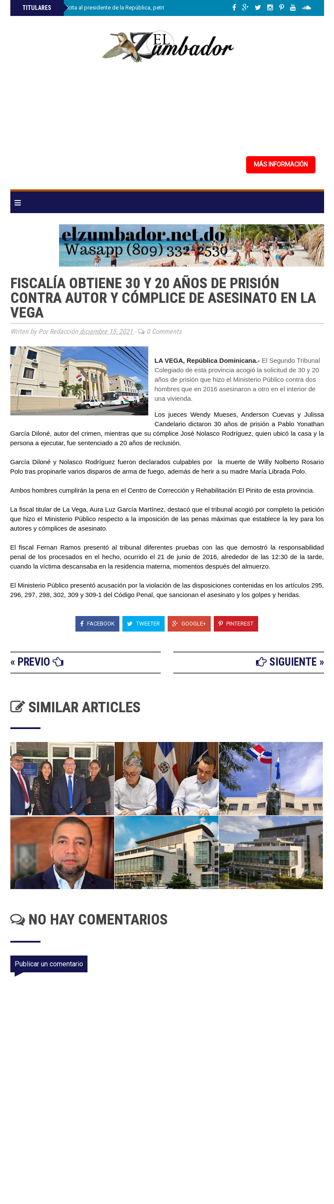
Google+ (189, 623)
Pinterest (236, 623)
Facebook (97, 623)
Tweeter (143, 623)
